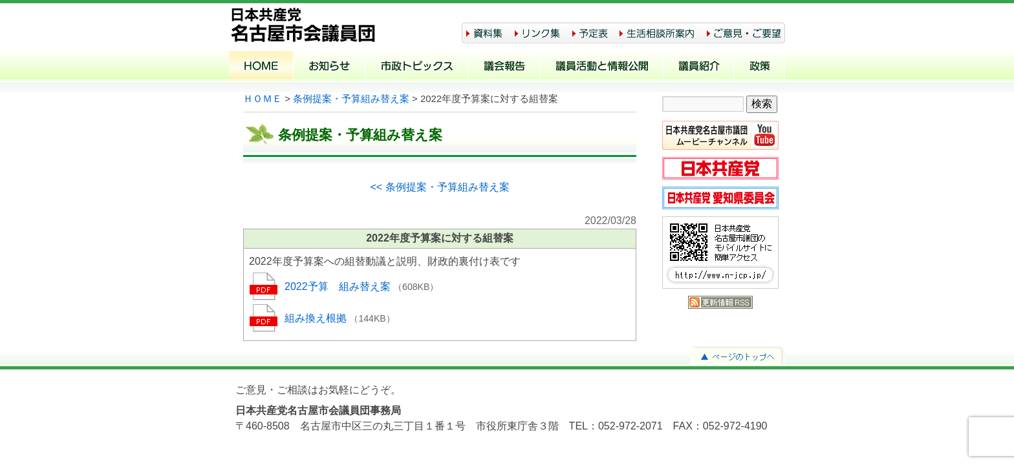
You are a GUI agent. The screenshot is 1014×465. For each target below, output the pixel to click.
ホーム (261, 67)
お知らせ (329, 67)
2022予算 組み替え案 (339, 286)
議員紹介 (698, 67)
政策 (759, 67)
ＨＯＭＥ (262, 99)
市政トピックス (416, 67)
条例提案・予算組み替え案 (351, 99)
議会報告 (504, 67)
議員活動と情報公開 (601, 67)
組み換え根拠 (317, 318)
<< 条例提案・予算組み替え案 (439, 186)
